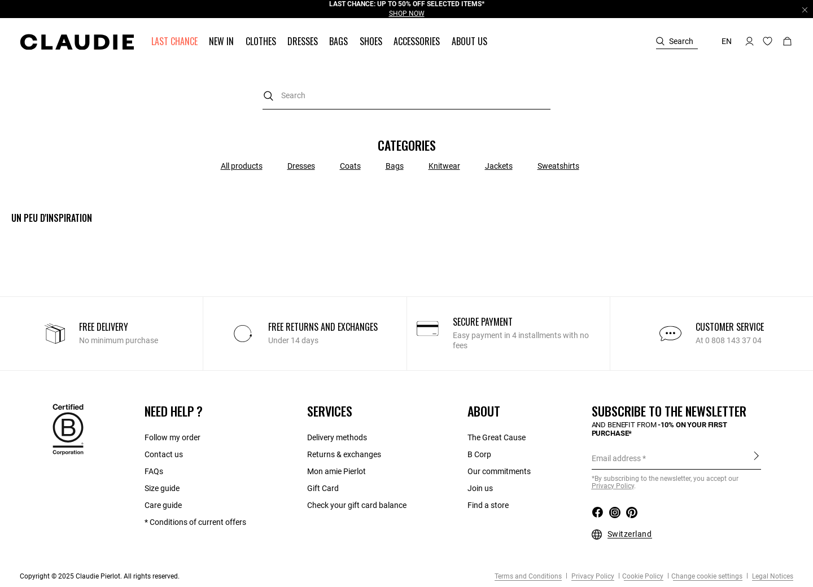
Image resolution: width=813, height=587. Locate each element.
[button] (175, 41)
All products (242, 165)
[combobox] (406, 95)
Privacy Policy (592, 576)
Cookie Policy (642, 576)
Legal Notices (771, 576)
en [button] (727, 41)
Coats (350, 165)
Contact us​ (164, 454)
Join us (480, 488)
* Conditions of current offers (195, 522)
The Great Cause (496, 437)
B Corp (479, 454)
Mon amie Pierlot (336, 471)
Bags (395, 165)
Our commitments (499, 471)
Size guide (162, 488)
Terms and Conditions (528, 576)
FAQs (154, 471)
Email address (616, 458)
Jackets (499, 165)
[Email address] (676, 458)
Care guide (163, 505)
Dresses (301, 165)
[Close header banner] (804, 9)
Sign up (756, 456)
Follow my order (172, 437)
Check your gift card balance (356, 505)
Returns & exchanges (344, 454)
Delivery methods (337, 437)
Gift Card (323, 488)
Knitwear (444, 165)
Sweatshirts (558, 165)
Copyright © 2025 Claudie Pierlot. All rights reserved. (100, 576)
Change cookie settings (706, 576)
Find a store (488, 505)
